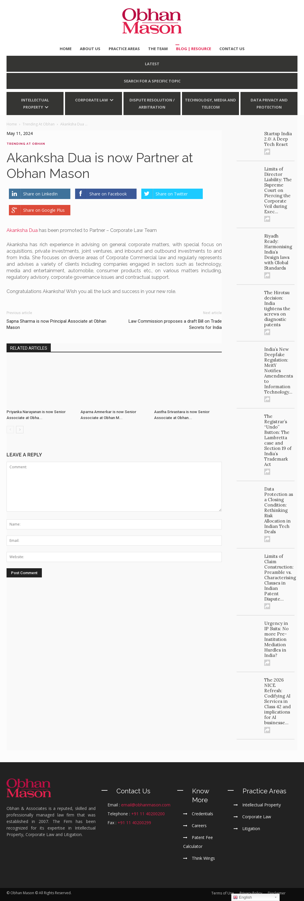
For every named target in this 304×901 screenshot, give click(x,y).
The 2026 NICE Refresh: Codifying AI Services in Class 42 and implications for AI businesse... (277, 701)
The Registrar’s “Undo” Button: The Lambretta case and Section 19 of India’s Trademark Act (278, 440)
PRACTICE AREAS (124, 48)
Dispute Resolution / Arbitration (152, 103)
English (242, 897)
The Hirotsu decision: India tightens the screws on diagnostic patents (277, 308)
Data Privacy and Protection (269, 103)
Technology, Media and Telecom (210, 103)
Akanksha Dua (22, 230)
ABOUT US (90, 48)
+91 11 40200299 (134, 822)
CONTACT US (232, 48)
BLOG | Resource (193, 48)
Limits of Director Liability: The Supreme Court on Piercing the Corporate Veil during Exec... (278, 190)
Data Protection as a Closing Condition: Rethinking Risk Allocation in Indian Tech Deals (278, 510)
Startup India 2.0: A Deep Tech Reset (278, 139)
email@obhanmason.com (145, 805)
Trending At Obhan (26, 143)
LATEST (152, 63)
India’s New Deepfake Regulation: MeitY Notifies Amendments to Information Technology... (278, 370)
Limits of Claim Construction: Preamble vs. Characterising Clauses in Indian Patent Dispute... (280, 577)
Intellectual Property (35, 103)
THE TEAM (158, 48)
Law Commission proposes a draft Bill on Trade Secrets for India (175, 324)
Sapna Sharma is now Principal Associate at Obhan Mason (56, 324)
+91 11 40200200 (148, 813)
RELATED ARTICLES (28, 348)
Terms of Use (222, 893)
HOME (66, 48)
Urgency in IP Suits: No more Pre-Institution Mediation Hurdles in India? (276, 639)
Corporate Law (91, 100)
